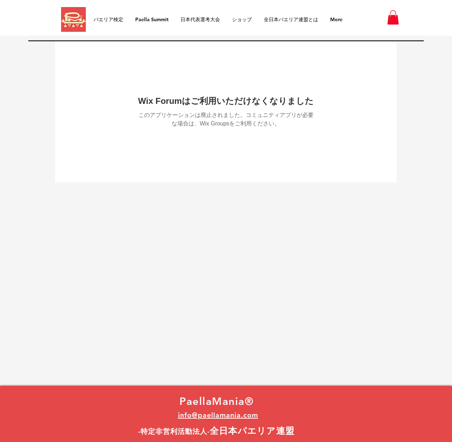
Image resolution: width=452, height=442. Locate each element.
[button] (393, 17)
